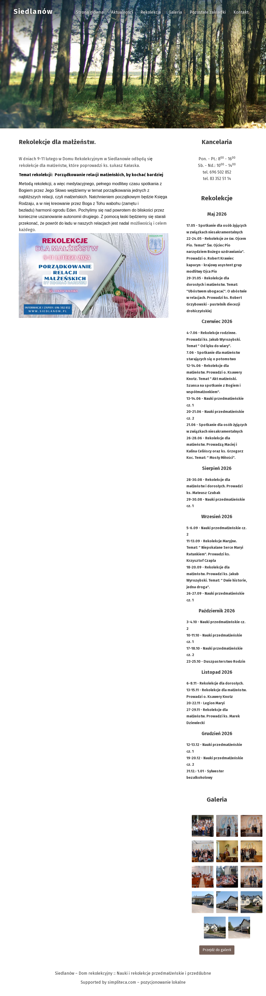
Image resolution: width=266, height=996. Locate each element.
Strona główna (89, 12)
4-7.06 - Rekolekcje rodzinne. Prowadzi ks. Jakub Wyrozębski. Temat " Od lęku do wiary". (213, 339)
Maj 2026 (217, 214)
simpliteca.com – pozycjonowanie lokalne (147, 982)
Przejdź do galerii (217, 950)
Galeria (175, 12)
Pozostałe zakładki (208, 12)
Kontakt (241, 12)
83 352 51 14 (220, 178)
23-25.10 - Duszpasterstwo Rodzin (215, 661)
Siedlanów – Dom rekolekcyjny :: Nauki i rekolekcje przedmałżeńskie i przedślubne (133, 973)
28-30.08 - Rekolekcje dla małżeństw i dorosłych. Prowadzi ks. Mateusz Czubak (214, 486)
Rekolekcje (150, 12)
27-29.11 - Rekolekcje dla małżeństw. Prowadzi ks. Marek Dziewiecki (213, 716)
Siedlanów (33, 11)
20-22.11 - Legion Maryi (205, 703)
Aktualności (122, 12)
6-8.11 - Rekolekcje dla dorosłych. (215, 683)
